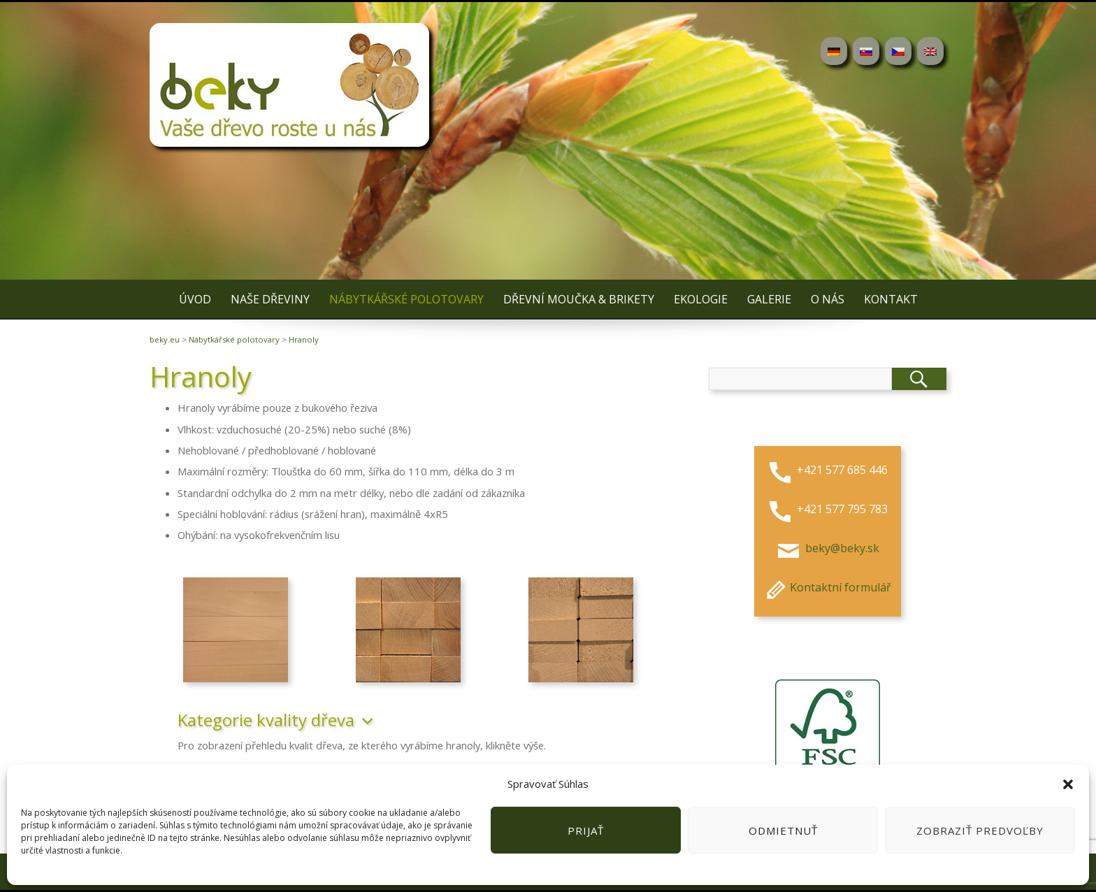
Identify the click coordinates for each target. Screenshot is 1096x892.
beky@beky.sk (840, 548)
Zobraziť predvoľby (980, 830)
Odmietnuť (783, 830)
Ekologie (701, 299)
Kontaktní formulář (826, 587)
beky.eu (165, 339)
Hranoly (304, 339)
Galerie (769, 299)
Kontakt (891, 299)
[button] (1068, 784)
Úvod (195, 299)
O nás (827, 299)
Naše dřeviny (270, 299)
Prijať (586, 830)
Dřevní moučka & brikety (578, 299)
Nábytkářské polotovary (406, 299)
